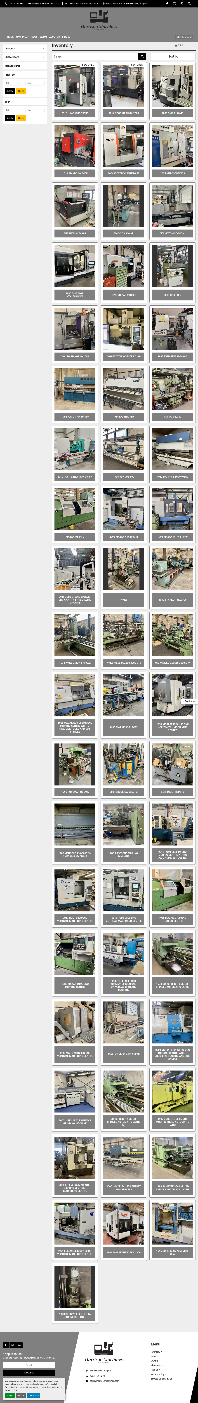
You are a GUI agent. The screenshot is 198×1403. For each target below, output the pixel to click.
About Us (54, 37)
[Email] (29, 1365)
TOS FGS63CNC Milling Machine (124, 855)
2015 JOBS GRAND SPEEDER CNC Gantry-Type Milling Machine (75, 599)
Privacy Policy (157, 1374)
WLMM (43, 37)
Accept (10, 1395)
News (34, 37)
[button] (22, 37)
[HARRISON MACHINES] (104, 1353)
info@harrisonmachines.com (46, 3)
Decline (20, 1395)
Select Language (184, 37)
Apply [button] (10, 91)
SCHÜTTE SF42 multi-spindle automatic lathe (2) (123, 1121)
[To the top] (189, 701)
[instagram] (174, 3)
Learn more (34, 1395)
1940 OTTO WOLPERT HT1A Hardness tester (75, 1316)
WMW (123, 599)
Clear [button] (21, 91)
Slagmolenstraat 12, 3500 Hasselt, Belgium (126, 3)
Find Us (66, 37)
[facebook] (167, 3)
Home (10, 37)
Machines (21, 37)
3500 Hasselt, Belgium (100, 1370)
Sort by (173, 56)
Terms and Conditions (161, 1379)
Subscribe (28, 1372)
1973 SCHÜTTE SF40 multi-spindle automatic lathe (172, 985)
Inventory (155, 1352)
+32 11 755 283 (15, 3)
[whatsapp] (182, 3)
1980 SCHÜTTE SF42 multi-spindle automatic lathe (172, 1188)
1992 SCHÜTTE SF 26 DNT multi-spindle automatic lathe (172, 1121)
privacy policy (11, 1390)
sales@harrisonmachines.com (83, 3)
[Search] (95, 56)
